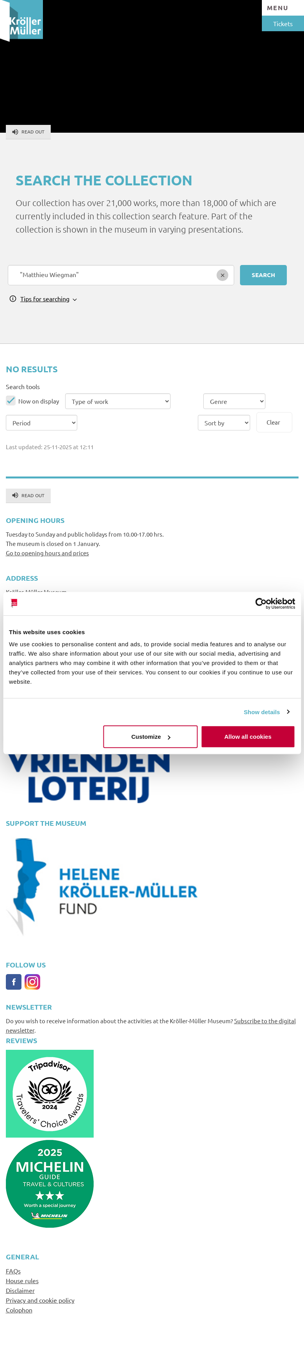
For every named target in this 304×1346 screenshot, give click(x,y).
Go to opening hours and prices (47, 553)
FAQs (13, 1271)
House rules (22, 1280)
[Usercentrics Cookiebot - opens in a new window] (261, 603)
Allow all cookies (248, 736)
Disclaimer (20, 1290)
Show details (262, 711)
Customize (151, 736)
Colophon (19, 1310)
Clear (273, 422)
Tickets (283, 23)
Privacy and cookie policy (40, 1300)
